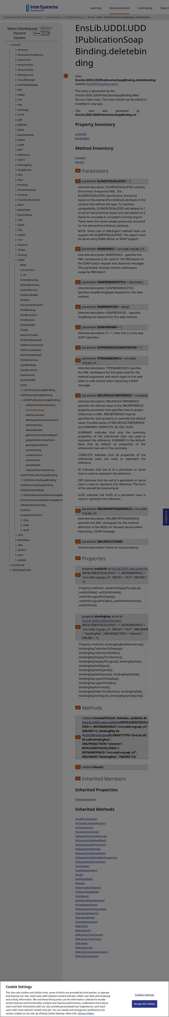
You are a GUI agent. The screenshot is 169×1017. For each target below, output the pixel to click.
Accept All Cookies (144, 1006)
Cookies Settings (144, 997)
